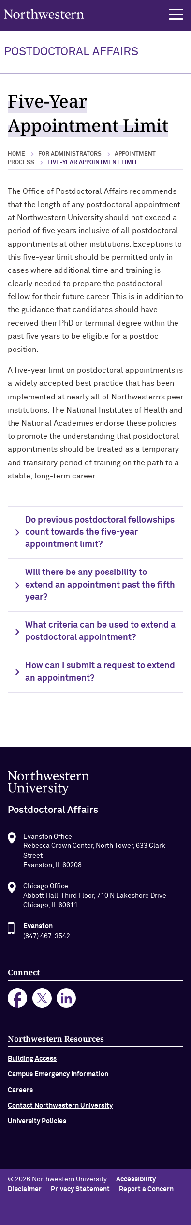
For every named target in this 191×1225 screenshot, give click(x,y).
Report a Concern (146, 1189)
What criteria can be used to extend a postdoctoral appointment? (100, 631)
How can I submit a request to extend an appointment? (100, 671)
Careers (20, 1094)
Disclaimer (25, 1189)
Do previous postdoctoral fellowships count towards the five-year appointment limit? (100, 532)
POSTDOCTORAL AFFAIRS (71, 52)
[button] (176, 14)
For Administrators (70, 154)
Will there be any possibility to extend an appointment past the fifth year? (100, 584)
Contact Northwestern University (60, 1110)
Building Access (32, 1063)
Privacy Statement (80, 1189)
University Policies (37, 1125)
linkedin (66, 1002)
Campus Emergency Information (58, 1078)
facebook (18, 1002)
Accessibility (136, 1179)
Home (16, 154)
